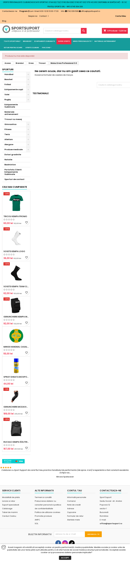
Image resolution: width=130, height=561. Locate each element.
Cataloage (7, 522)
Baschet (8, 79)
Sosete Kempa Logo (14, 281)
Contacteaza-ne (9, 11)
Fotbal (7, 84)
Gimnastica (10, 124)
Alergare (8, 144)
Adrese (70, 522)
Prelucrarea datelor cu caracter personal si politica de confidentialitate (48, 519)
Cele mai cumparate (14, 217)
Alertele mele (73, 533)
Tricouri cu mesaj (13, 119)
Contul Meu (120, 16)
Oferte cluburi (32, 47)
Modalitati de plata (11, 511)
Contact (43, 16)
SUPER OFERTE (64, 41)
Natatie (8, 159)
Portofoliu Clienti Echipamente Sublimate (13, 172)
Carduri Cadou (9, 530)
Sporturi (7, 69)
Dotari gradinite (12, 154)
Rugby (7, 99)
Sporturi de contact (14, 179)
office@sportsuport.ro (89, 11)
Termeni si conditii (43, 511)
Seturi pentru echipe (13, 47)
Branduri (27, 41)
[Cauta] (65, 31)
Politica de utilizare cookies (47, 526)
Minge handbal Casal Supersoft (16, 377)
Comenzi (71, 515)
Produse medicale (13, 149)
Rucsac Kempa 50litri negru (16, 472)
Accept (65, 557)
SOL (36, 537)
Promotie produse (43, 530)
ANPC (37, 533)
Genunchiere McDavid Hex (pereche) (16, 437)
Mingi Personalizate (82, 41)
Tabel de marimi (10, 526)
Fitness (7, 129)
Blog (4, 21)
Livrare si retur (8, 515)
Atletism (8, 139)
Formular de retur (75, 530)
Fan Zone (46, 47)
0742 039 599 (72, 11)
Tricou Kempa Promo (15, 246)
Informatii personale (76, 511)
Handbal (8, 74)
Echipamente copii (13, 89)
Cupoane (71, 526)
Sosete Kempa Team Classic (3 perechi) (16, 317)
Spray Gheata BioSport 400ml (16, 407)
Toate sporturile (12, 41)
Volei (6, 94)
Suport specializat (10, 518)
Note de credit (74, 518)
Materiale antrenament (105, 41)
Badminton (10, 164)
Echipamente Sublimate (44, 41)
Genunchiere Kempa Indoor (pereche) (16, 347)
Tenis (7, 134)
